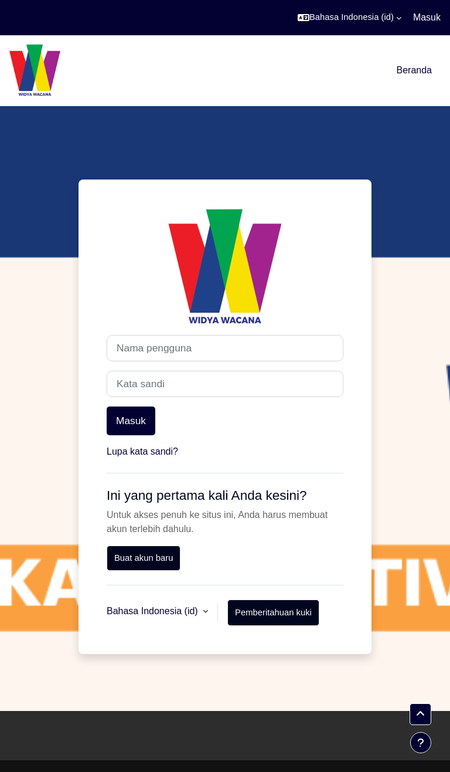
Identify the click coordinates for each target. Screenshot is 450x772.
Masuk (427, 17)
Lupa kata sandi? (142, 451)
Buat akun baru (143, 558)
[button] (349, 17)
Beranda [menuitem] (414, 70)
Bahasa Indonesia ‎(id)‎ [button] (153, 611)
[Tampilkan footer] (420, 742)
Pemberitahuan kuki (273, 612)
